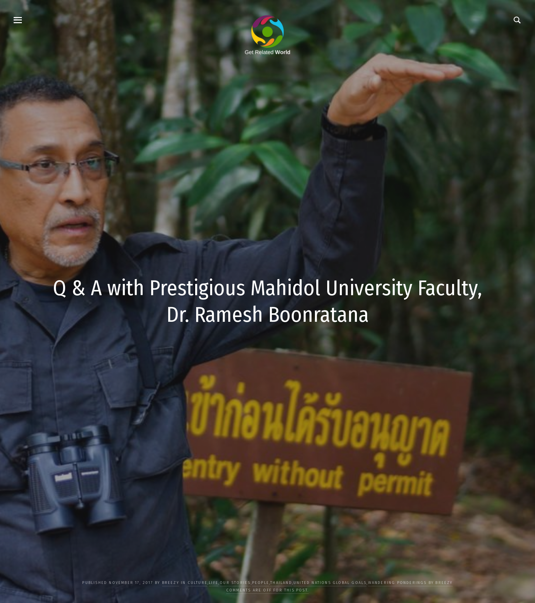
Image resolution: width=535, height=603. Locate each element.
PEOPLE (260, 583)
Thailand (281, 583)
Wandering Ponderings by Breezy (410, 583)
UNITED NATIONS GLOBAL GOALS (329, 583)
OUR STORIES (235, 583)
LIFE (213, 583)
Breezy (170, 583)
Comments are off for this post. (267, 590)
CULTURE (197, 583)
